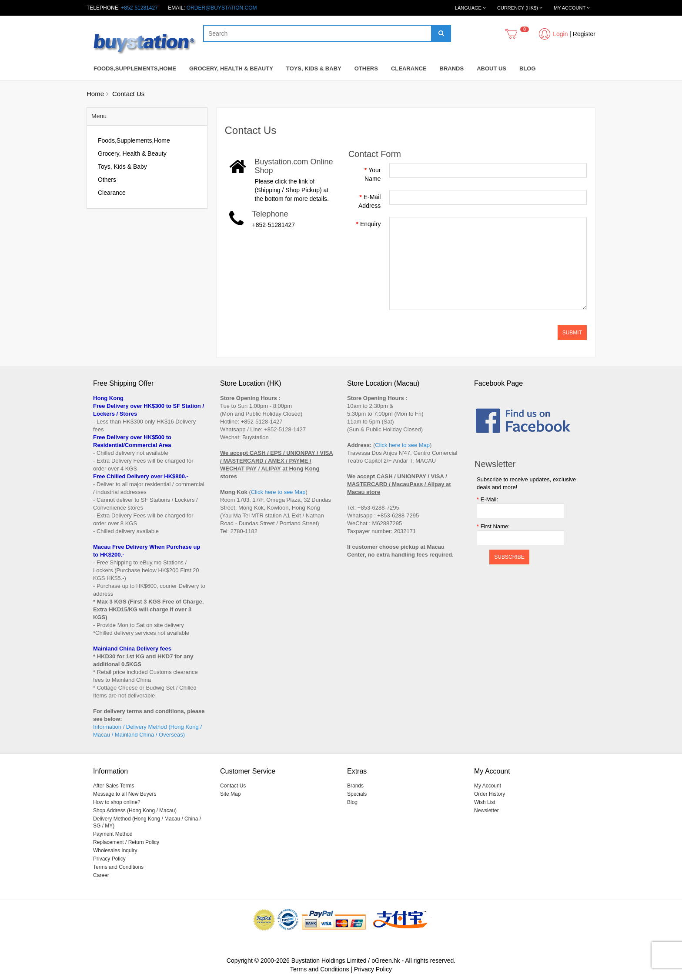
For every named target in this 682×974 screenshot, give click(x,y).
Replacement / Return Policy (126, 842)
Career (101, 875)
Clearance (409, 68)
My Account (487, 786)
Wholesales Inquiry (115, 850)
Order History (489, 794)
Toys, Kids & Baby (313, 68)
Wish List (484, 802)
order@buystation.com (222, 8)
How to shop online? (116, 802)
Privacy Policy (109, 859)
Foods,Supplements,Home (135, 68)
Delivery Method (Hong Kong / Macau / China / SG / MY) (147, 822)
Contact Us (128, 93)
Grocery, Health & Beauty (231, 68)
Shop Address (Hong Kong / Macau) (135, 810)
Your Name (372, 174)
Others (366, 68)
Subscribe (509, 557)
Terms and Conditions (118, 867)
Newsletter (486, 810)
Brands (452, 68)
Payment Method (113, 834)
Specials (357, 794)
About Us (491, 68)
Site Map (230, 794)
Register (584, 33)
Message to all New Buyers (124, 794)
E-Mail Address (369, 201)
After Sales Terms (113, 786)
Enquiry (370, 223)
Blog (527, 68)
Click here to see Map (278, 492)
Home (95, 93)
